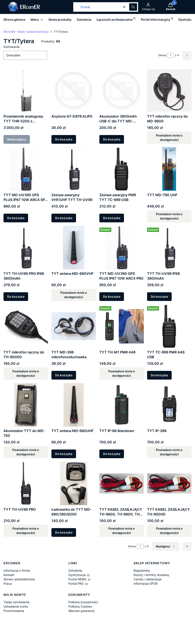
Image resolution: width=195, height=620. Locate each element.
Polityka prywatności (83, 602)
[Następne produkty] (165, 546)
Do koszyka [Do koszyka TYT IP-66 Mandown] (111, 454)
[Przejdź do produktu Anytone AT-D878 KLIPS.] (73, 90)
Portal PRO (76, 583)
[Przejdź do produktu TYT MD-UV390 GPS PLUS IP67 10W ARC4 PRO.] (121, 247)
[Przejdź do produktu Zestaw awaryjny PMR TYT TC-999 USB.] (121, 169)
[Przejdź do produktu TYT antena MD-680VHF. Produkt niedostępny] (73, 247)
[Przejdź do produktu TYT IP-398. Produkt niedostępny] (169, 405)
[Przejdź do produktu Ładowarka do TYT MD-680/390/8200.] (73, 483)
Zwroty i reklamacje (147, 579)
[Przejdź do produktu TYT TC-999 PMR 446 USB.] (169, 326)
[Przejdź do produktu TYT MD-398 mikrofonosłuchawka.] (73, 326)
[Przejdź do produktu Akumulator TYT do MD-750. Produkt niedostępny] (25, 405)
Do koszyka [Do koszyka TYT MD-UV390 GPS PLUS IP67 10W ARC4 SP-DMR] (15, 218)
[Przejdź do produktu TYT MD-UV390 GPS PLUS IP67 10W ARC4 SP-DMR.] (25, 169)
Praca (7, 583)
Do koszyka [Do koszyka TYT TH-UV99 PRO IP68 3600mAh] (15, 296)
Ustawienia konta (15, 606)
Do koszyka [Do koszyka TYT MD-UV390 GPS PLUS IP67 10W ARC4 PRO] (111, 296)
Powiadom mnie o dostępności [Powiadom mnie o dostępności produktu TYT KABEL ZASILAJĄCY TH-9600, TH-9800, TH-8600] (121, 531)
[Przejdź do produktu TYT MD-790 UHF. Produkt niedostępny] (169, 169)
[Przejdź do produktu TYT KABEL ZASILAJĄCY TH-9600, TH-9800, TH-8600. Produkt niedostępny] (121, 483)
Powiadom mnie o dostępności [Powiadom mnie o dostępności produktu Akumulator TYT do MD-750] (25, 452)
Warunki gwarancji (81, 611)
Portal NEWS (77, 579)
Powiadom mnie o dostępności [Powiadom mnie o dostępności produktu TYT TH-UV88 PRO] (25, 531)
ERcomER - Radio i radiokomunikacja (26, 31)
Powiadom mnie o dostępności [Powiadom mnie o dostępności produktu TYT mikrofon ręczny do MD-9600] (169, 137)
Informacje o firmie (16, 570)
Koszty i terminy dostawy (151, 575)
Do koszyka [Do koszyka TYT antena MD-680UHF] (63, 454)
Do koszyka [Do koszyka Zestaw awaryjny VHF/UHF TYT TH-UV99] (63, 218)
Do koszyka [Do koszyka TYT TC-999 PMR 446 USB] (159, 375)
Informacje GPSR (146, 583)
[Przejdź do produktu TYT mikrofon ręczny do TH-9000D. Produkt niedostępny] (25, 326)
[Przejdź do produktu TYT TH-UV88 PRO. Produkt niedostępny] (25, 483)
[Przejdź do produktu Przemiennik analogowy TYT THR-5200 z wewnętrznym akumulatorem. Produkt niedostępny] (25, 90)
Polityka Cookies (80, 606)
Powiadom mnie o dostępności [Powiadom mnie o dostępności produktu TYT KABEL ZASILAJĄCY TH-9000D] (169, 531)
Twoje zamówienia (16, 602)
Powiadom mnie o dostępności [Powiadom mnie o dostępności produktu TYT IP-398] (169, 452)
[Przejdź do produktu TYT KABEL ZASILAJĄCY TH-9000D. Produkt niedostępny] (169, 483)
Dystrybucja (77, 575)
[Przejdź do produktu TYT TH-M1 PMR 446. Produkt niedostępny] (121, 326)
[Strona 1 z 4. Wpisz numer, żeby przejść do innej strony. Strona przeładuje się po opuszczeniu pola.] (170, 55)
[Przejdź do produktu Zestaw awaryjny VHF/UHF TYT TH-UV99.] (73, 169)
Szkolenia (75, 570)
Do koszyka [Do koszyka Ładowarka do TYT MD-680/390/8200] (63, 532)
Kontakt (8, 575)
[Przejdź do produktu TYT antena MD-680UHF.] (73, 405)
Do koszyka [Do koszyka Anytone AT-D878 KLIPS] (63, 139)
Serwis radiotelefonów (19, 579)
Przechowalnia (13, 611)
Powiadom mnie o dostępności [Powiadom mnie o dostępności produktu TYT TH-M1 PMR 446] (121, 373)
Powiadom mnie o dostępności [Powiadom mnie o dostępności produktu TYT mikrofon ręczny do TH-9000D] (25, 373)
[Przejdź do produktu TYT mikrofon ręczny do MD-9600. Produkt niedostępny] (169, 90)
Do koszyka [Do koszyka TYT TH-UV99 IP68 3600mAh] (159, 296)
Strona (162, 55)
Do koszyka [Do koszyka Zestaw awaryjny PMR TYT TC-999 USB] (111, 218)
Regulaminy (142, 570)
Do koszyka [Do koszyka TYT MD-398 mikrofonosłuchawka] (63, 375)
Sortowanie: (11, 47)
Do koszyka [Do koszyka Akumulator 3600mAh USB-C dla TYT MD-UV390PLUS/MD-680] (111, 139)
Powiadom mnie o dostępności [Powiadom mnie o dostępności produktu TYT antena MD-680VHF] (73, 295)
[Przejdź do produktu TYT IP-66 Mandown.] (121, 405)
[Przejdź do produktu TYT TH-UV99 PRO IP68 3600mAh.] (25, 247)
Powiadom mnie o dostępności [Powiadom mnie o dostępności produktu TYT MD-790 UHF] (169, 216)
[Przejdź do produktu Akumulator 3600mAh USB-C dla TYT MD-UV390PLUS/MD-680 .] (121, 90)
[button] (133, 7)
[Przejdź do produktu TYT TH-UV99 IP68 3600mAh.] (169, 247)
